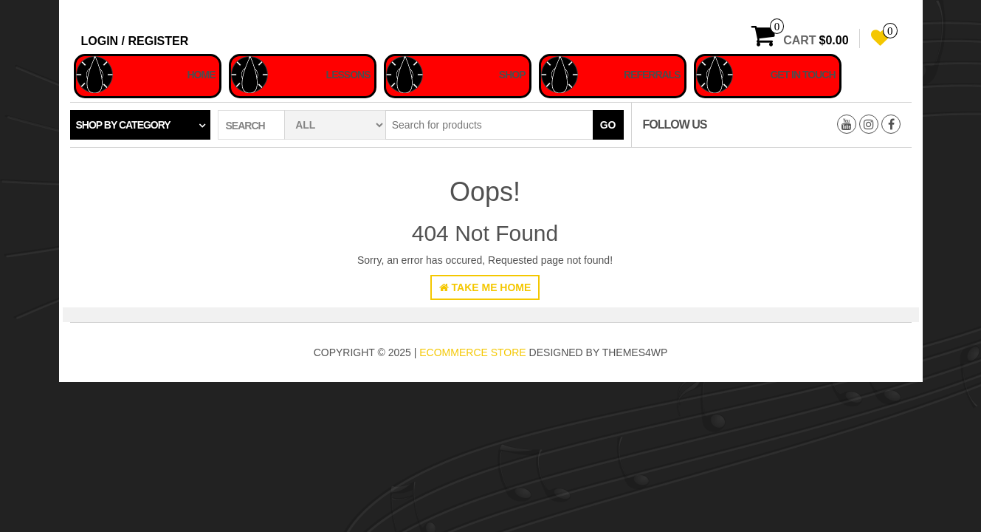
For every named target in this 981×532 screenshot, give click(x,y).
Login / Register (135, 41)
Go (608, 125)
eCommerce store (472, 352)
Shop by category (123, 125)
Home (201, 75)
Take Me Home (485, 287)
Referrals (652, 75)
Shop (512, 75)
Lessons (348, 75)
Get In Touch (802, 75)
